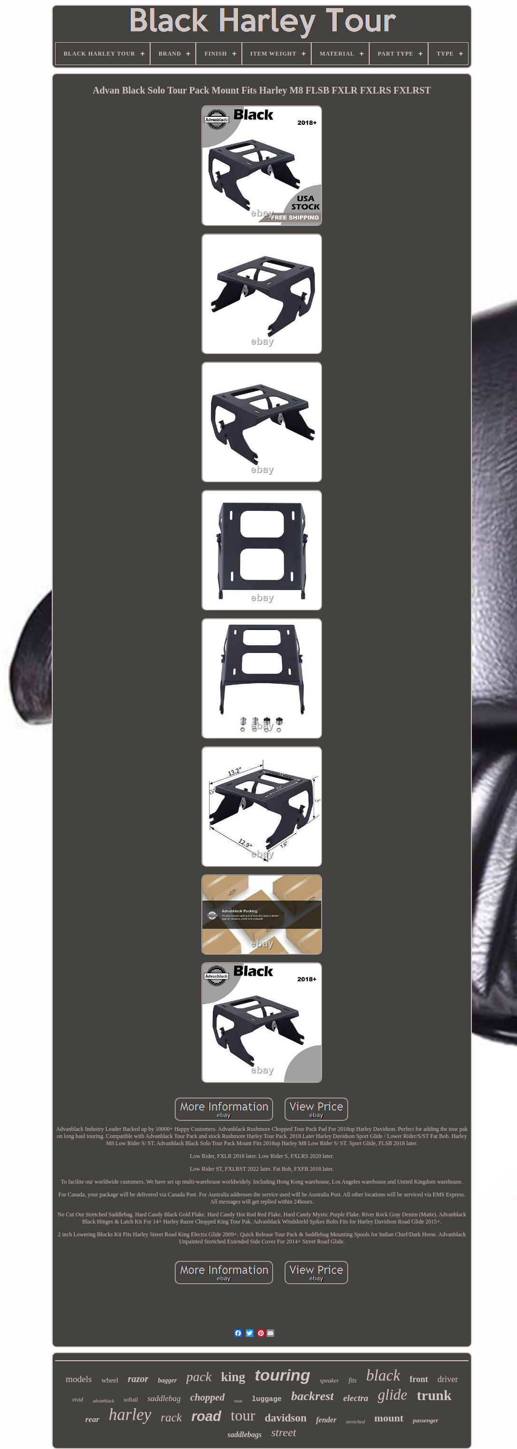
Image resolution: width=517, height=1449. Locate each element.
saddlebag (164, 1398)
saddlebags (245, 1434)
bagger (167, 1380)
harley (130, 1414)
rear (92, 1419)
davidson (285, 1418)
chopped (207, 1397)
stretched (355, 1421)
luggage (267, 1399)
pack (198, 1376)
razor (138, 1379)
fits (352, 1380)
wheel (109, 1380)
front (419, 1379)
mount (388, 1418)
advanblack (104, 1400)
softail (131, 1399)
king (233, 1377)
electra (355, 1398)
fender (326, 1420)
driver (448, 1379)
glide (392, 1394)
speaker (329, 1380)
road (206, 1416)
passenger (425, 1420)
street (283, 1432)
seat (238, 1400)
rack (171, 1417)
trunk (434, 1395)
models (79, 1379)
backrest (312, 1396)
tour (243, 1415)
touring (282, 1375)
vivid (77, 1399)
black (383, 1375)
